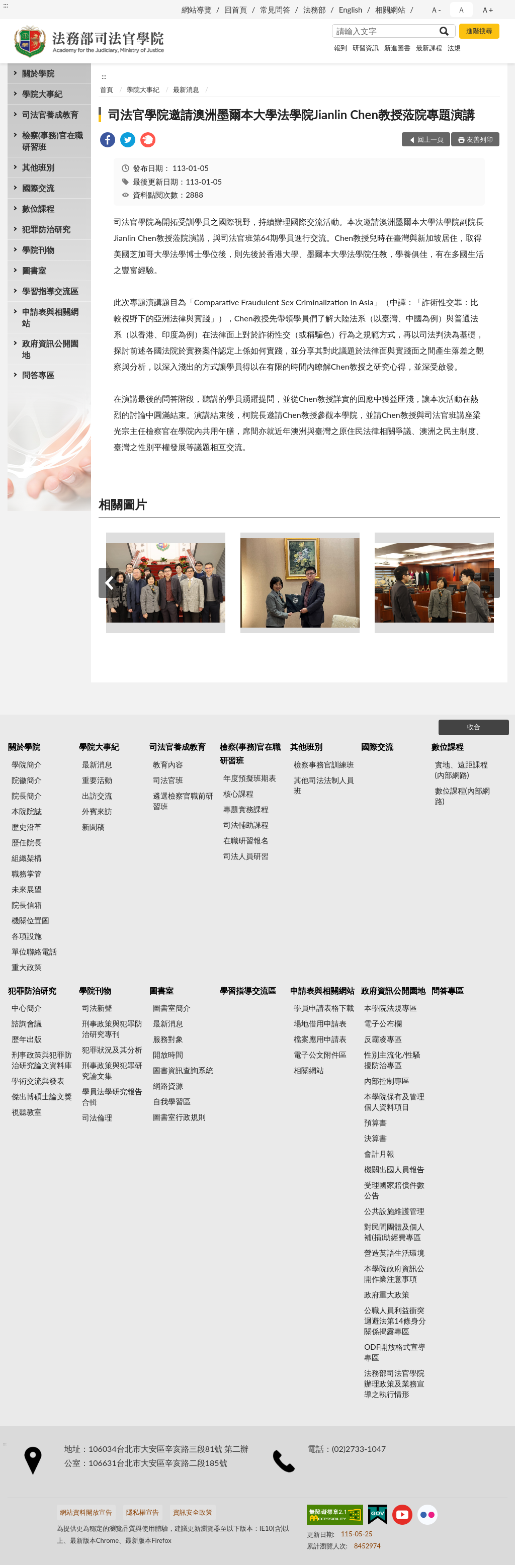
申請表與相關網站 (50, 317)
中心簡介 (27, 1007)
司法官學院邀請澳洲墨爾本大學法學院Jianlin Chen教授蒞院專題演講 (291, 114)
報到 (340, 48)
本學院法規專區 (390, 1007)
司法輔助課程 (246, 824)
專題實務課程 (246, 809)
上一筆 (109, 583)
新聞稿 (93, 826)
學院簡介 (27, 764)
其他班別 (38, 167)
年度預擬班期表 (249, 777)
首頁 (106, 89)
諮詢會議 (27, 1023)
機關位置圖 (30, 920)
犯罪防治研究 (46, 229)
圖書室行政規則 (179, 1116)
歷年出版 (27, 1039)
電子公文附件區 (320, 1054)
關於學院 (38, 73)
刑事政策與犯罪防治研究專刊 (112, 1028)
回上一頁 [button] (430, 139)
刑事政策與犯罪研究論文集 (112, 1070)
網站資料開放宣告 (86, 1512)
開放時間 (168, 1054)
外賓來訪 (97, 811)
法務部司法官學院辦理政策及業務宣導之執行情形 (394, 1383)
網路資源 (168, 1085)
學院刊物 (38, 249)
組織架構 (27, 857)
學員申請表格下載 (324, 1007)
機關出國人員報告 (394, 1169)
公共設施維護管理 (394, 1210)
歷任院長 (27, 842)
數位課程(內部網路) (462, 796)
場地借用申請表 (320, 1023)
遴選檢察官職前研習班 (183, 801)
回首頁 (235, 9)
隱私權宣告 (142, 1512)
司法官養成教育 (50, 114)
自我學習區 (172, 1101)
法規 (454, 48)
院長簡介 (27, 795)
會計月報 (379, 1153)
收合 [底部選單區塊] (473, 727)
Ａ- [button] (436, 9)
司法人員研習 (246, 855)
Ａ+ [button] (487, 9)
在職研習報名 (246, 840)
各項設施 (27, 935)
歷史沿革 (27, 826)
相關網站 (390, 9)
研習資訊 (366, 48)
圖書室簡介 (172, 1007)
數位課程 (38, 208)
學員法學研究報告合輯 (112, 1096)
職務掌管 (27, 873)
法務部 (314, 9)
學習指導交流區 (50, 291)
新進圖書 (397, 48)
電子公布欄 (383, 1023)
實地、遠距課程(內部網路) (461, 769)
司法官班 (168, 780)
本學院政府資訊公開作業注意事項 (394, 1273)
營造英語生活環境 (394, 1252)
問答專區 (38, 375)
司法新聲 (97, 1007)
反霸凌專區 (383, 1039)
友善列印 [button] (480, 139)
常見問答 (275, 9)
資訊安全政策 (192, 1512)
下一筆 (490, 583)
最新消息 (186, 89)
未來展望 (27, 889)
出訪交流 (97, 795)
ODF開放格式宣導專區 (394, 1352)
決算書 (375, 1138)
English (351, 9)
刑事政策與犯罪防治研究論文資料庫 (42, 1060)
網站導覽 (197, 9)
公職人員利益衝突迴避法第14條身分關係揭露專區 (394, 1321)
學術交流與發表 (38, 1080)
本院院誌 (27, 811)
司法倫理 (97, 1117)
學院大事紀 (42, 94)
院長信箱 (27, 904)
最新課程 (429, 48)
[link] (107, 141)
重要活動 (97, 780)
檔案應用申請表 (320, 1039)
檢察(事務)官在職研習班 (52, 140)
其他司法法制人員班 (324, 785)
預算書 (375, 1122)
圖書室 (34, 270)
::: (5, 5)
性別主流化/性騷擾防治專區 (392, 1060)
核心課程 (238, 793)
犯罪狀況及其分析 (112, 1049)
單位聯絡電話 (34, 951)
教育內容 (168, 764)
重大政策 (27, 967)
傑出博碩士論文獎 (42, 1096)
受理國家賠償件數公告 (394, 1190)
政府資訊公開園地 (50, 349)
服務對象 (168, 1039)
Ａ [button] (461, 9)
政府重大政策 (386, 1294)
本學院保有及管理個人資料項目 (394, 1101)
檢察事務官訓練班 (324, 764)
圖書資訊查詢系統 (183, 1070)
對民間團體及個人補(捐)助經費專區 (394, 1232)
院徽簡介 (27, 780)
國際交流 (38, 188)
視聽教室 (27, 1111)
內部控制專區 (386, 1080)
